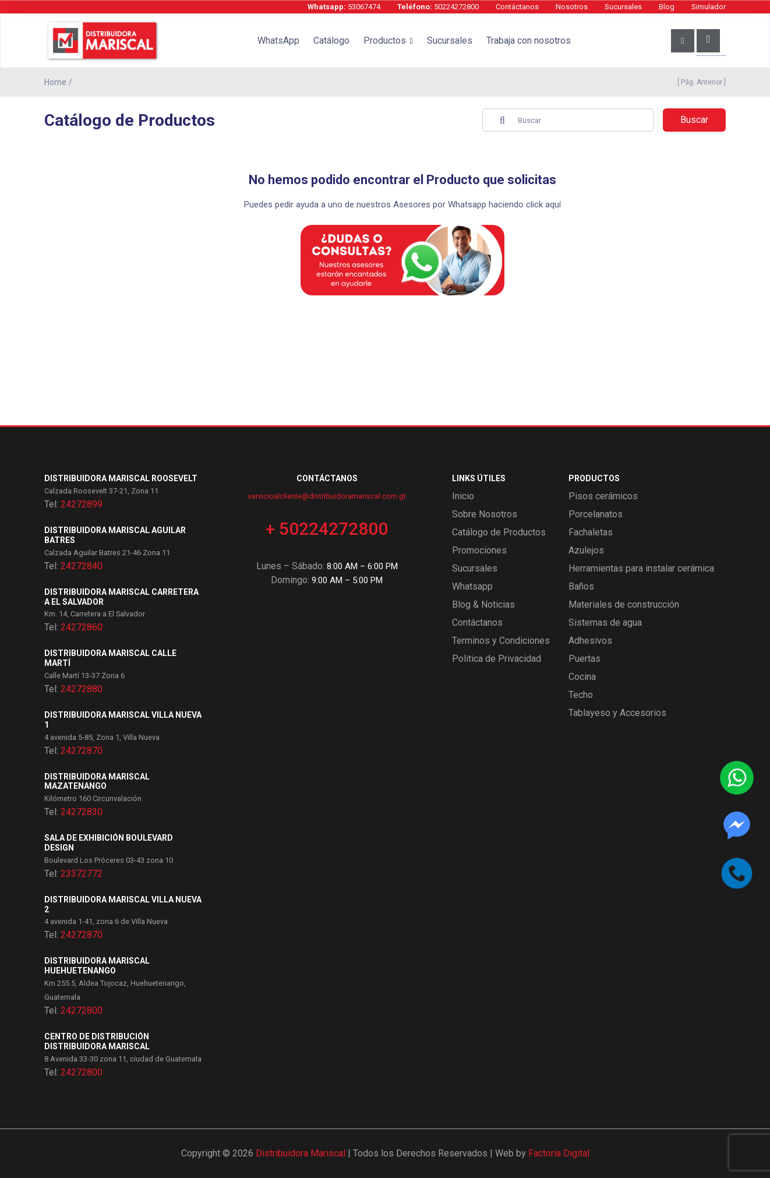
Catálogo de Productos (499, 532)
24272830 (82, 811)
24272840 (82, 566)
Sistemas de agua (605, 622)
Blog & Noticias (483, 604)
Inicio (463, 496)
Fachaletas (590, 532)
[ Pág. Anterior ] (700, 82)
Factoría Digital (558, 1153)
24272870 (82, 750)
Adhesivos (590, 640)
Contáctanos (517, 6)
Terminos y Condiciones (501, 640)
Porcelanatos (595, 514)
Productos (384, 40)
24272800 (82, 1010)
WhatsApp (278, 40)
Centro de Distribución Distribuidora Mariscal (97, 1041)
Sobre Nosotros (484, 514)
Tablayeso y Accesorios (617, 712)
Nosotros (572, 6)
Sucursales (623, 6)
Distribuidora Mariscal (300, 1153)
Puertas (584, 658)
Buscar (694, 119)
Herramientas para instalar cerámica (641, 568)
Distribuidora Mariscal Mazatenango (97, 781)
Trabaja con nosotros (528, 40)
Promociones (479, 550)
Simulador (708, 6)
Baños (581, 586)
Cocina (582, 676)
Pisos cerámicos (603, 496)
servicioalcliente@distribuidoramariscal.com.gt (327, 496)
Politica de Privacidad (496, 658)
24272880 (82, 688)
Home (55, 82)
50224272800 (438, 6)
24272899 (82, 504)
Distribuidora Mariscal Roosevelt (120, 478)
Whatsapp (472, 586)
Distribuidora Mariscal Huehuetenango (97, 965)
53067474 (344, 6)
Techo (580, 694)
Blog (666, 6)
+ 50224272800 (327, 529)
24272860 (82, 627)
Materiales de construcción (623, 604)
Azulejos (586, 550)
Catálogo (331, 40)
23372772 (82, 873)
